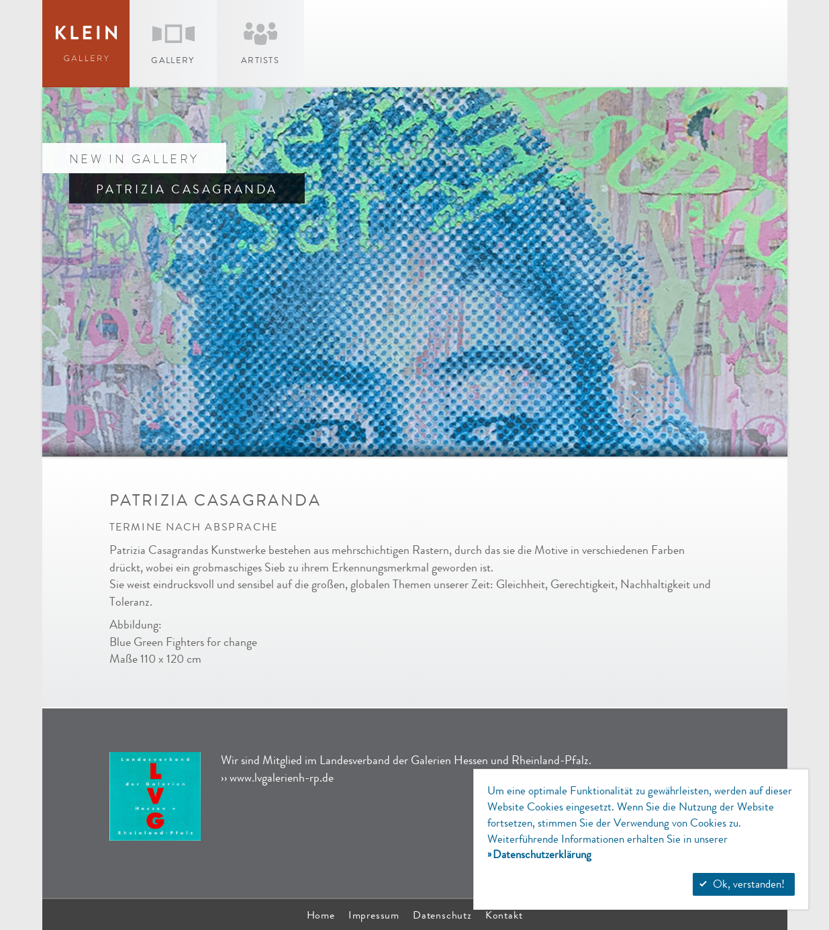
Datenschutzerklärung (542, 855)
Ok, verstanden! (742, 884)
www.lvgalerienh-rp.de (282, 777)
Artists (260, 60)
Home (321, 915)
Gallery (172, 60)
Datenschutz (442, 915)
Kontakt (504, 915)
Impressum (373, 915)
